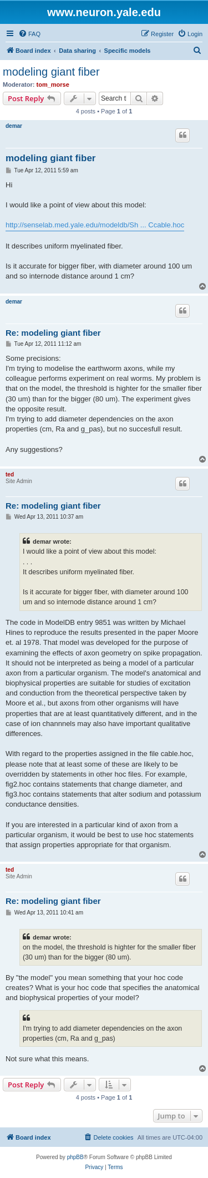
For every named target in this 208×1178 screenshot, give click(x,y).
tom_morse (53, 84)
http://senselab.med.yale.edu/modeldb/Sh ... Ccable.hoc (95, 225)
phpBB (75, 1157)
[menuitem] (29, 34)
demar (14, 126)
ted (10, 474)
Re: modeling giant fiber (53, 332)
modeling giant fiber (51, 72)
